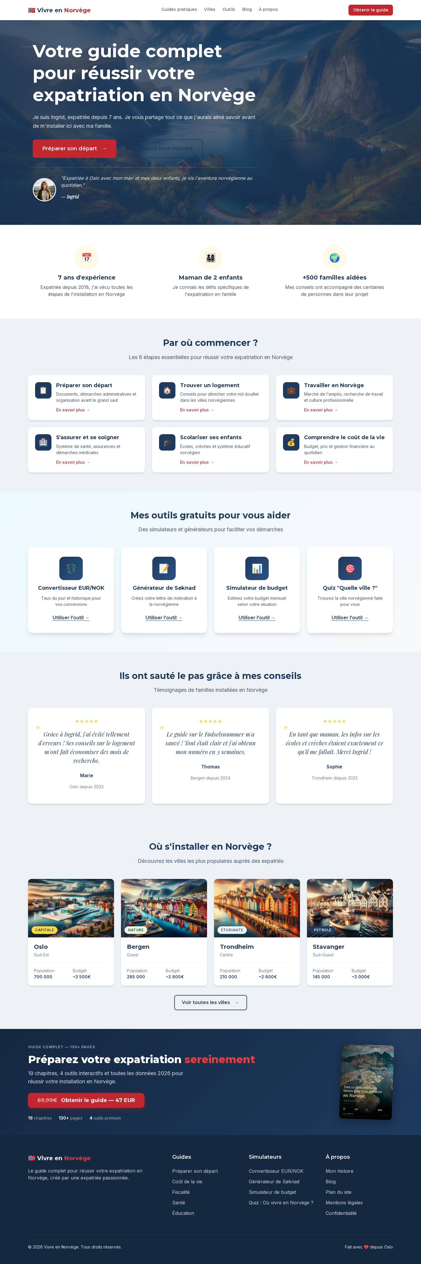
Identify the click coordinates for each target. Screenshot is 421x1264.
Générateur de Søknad (274, 1181)
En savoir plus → (73, 409)
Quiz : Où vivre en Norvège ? (281, 1203)
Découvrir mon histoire (162, 148)
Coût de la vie (187, 1181)
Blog (247, 9)
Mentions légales (344, 1203)
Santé (178, 1203)
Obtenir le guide (370, 10)
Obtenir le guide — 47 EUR (86, 1100)
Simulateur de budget (272, 1192)
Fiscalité (181, 1192)
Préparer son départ (69, 148)
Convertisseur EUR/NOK (276, 1171)
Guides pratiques (179, 9)
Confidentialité (341, 1213)
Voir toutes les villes (206, 1002)
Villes (209, 9)
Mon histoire (339, 1171)
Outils (228, 9)
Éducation (183, 1213)
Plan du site (338, 1192)
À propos (268, 9)
